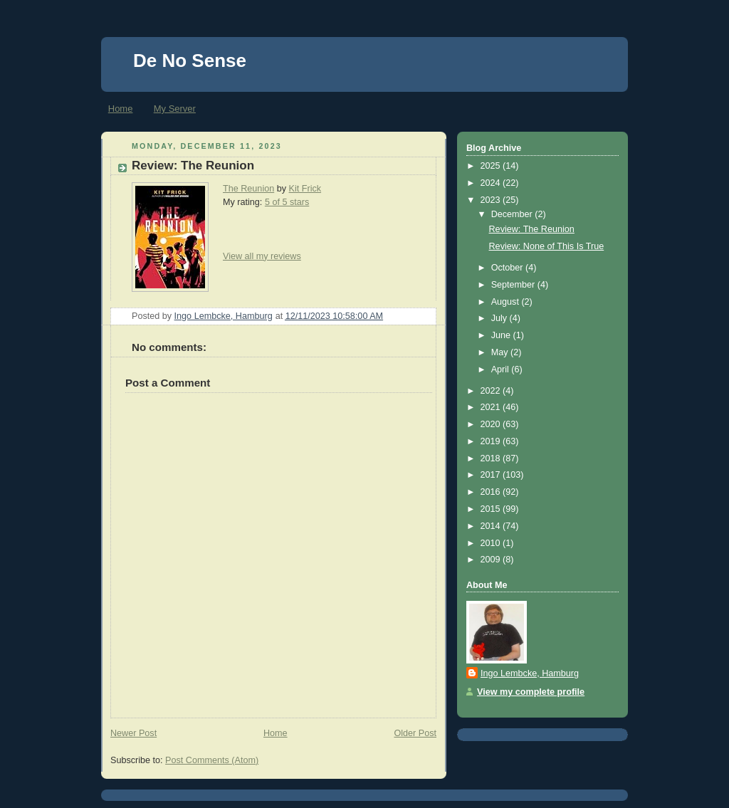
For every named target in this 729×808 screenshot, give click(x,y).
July (500, 318)
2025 (492, 166)
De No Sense (189, 60)
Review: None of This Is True (546, 246)
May (500, 352)
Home (120, 108)
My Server (175, 108)
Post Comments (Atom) (211, 760)
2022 (492, 391)
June (502, 335)
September (514, 285)
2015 (492, 509)
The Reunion (248, 189)
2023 (492, 200)
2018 (492, 458)
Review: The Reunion (532, 229)
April (501, 369)
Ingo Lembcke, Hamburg (530, 673)
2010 (492, 543)
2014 (492, 526)
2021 (492, 407)
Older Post (415, 733)
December (513, 214)
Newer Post (133, 733)
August (506, 302)
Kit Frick (305, 189)
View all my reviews (262, 256)
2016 (492, 492)
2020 (492, 424)
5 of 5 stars (287, 202)
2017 (492, 475)
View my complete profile (530, 692)
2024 (492, 183)
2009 (492, 560)
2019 (492, 441)
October (508, 268)
